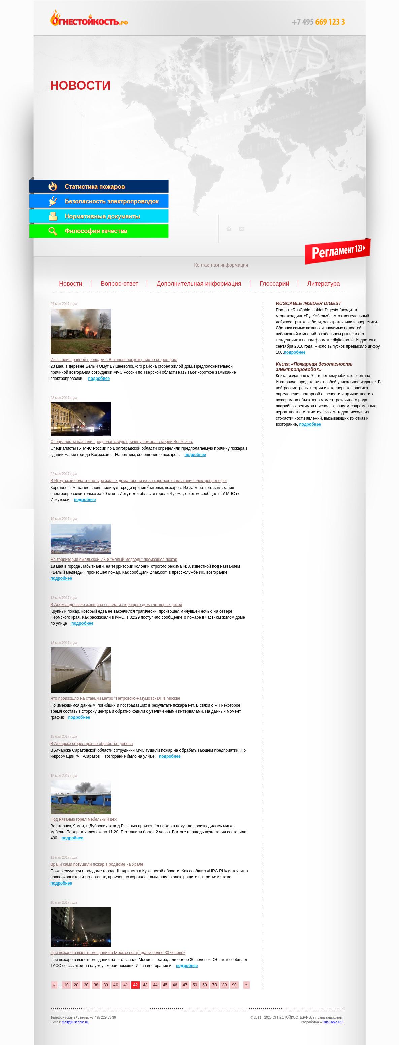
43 (145, 985)
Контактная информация (221, 265)
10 (66, 985)
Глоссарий (274, 283)
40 (115, 985)
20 (76, 985)
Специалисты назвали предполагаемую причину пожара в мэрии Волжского (122, 441)
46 (175, 985)
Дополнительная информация (199, 283)
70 (214, 985)
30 (86, 985)
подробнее (99, 378)
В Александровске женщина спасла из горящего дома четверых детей (116, 604)
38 (96, 985)
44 (155, 985)
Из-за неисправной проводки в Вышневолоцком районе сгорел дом (114, 359)
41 (125, 985)
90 (234, 985)
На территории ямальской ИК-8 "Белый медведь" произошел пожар (114, 559)
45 (165, 985)
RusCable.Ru (332, 1022)
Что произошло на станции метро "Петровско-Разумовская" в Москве (115, 698)
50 (195, 985)
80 (224, 985)
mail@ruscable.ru (75, 1022)
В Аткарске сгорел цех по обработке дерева (92, 743)
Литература (323, 283)
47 (185, 985)
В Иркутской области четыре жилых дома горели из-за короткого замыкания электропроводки (139, 480)
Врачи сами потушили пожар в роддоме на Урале (97, 864)
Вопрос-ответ (119, 283)
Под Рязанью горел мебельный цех (84, 819)
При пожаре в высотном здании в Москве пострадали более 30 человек (118, 952)
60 (204, 985)
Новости (70, 283)
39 (106, 985)
